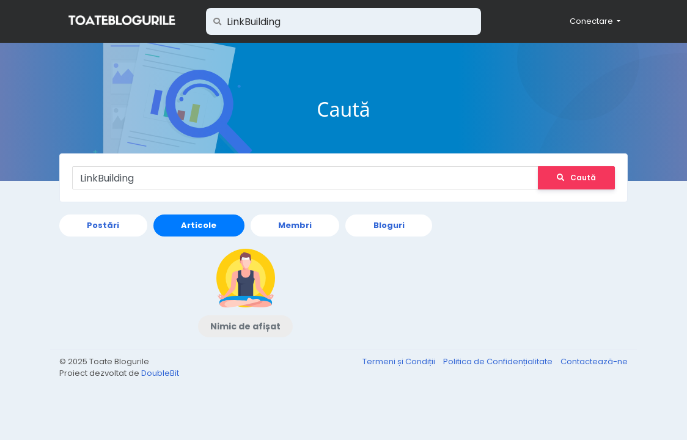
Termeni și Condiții (399, 361)
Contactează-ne (594, 361)
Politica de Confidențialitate (498, 361)
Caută (576, 177)
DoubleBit (160, 373)
